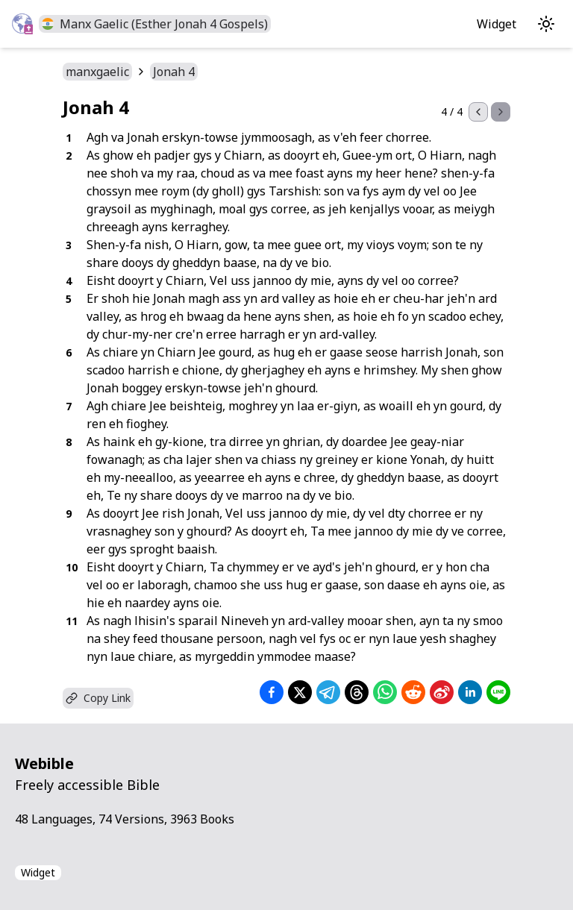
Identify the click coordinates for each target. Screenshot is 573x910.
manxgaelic (97, 71)
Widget (496, 24)
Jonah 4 (174, 71)
